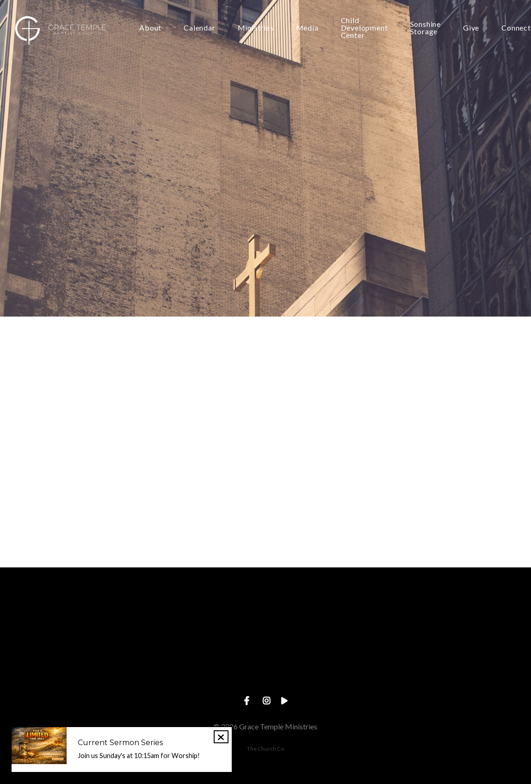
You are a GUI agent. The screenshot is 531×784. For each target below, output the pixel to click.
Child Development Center (364, 28)
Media (307, 28)
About (150, 28)
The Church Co (265, 748)
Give (471, 28)
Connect (516, 28)
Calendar (199, 28)
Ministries (256, 28)
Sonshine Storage (425, 28)
